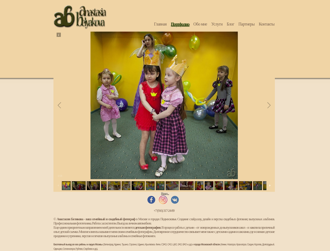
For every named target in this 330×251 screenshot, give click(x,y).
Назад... (165, 193)
